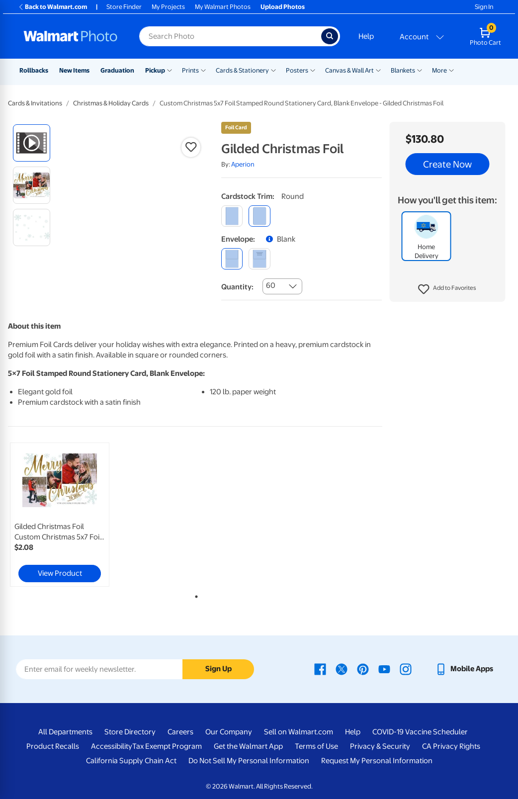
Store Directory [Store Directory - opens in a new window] (130, 731)
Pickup (155, 70)
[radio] (31, 143)
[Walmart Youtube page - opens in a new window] (384, 668)
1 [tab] (194, 595)
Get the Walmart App (248, 746)
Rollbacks (33, 70)
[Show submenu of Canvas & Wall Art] (378, 70)
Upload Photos (282, 6)
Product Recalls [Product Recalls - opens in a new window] (52, 746)
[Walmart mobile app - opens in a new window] (464, 668)
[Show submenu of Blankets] (420, 70)
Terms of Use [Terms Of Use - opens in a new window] (316, 746)
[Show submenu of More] (451, 70)
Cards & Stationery (242, 70)
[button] (447, 289)
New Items (74, 70)
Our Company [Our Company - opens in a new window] (228, 731)
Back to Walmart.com (52, 6)
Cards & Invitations (35, 103)
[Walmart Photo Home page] (70, 36)
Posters (297, 70)
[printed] (259, 258)
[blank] (232, 258)
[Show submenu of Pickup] (170, 70)
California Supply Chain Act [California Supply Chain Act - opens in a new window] (131, 760)
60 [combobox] (270, 285)
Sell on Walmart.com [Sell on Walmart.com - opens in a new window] (298, 731)
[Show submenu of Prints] (203, 70)
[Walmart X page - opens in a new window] (341, 668)
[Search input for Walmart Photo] (230, 36)
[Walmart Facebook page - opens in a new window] (320, 668)
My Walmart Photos (223, 6)
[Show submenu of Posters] (313, 70)
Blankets (403, 70)
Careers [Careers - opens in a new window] (180, 731)
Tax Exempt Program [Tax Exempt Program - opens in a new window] (167, 746)
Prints (190, 70)
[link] (59, 514)
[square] (232, 216)
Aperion (243, 164)
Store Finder (124, 6)
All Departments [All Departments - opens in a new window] (65, 731)
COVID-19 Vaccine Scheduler (420, 731)
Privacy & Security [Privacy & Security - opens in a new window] (380, 746)
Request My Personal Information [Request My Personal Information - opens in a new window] (376, 760)
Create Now (447, 164)
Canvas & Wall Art (349, 70)
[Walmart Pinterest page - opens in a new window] (363, 668)
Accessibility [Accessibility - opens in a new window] (111, 746)
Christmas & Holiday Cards (111, 103)
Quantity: (237, 286)
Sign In (484, 6)
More (439, 70)
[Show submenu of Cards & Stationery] (273, 70)
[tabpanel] (71, 515)
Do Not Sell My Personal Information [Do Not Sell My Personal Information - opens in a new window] (248, 760)
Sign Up (218, 668)
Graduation (117, 70)
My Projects (168, 6)
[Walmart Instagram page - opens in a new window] (406, 668)
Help (366, 36)
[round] (259, 216)
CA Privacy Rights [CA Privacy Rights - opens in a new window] (451, 746)
